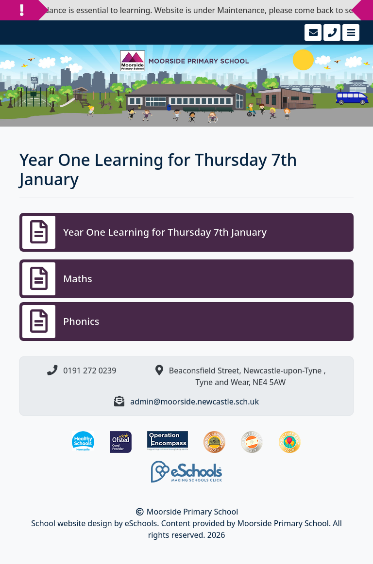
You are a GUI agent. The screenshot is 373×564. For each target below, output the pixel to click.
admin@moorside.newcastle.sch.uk (194, 401)
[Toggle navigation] (349, 32)
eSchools (141, 523)
